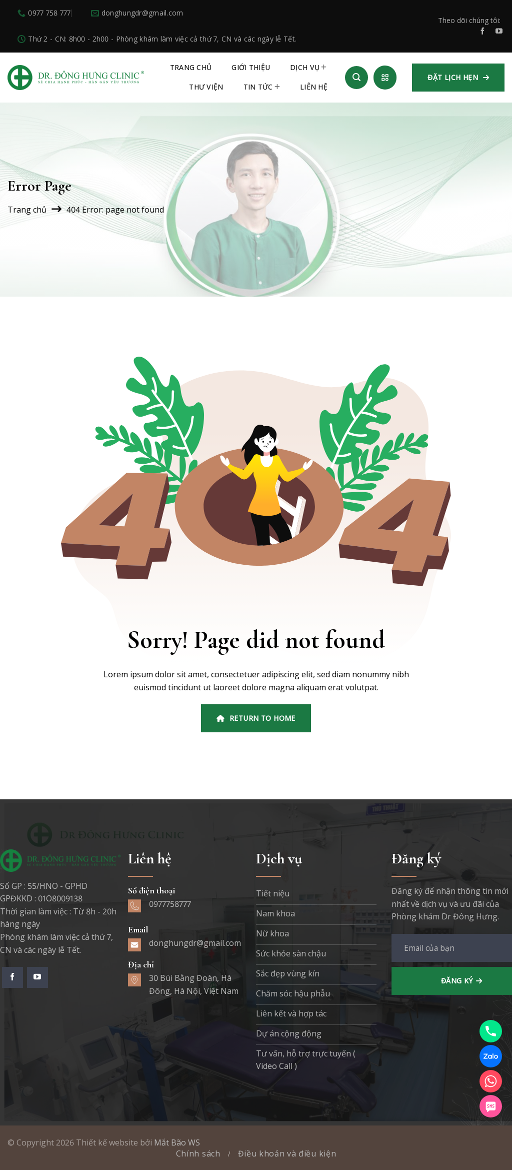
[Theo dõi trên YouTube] (499, 32)
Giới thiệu (251, 67)
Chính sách (198, 1153)
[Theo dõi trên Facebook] (482, 32)
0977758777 (170, 903)
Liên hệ (314, 87)
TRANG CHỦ (191, 67)
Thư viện (206, 87)
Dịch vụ (308, 68)
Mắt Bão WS (177, 1142)
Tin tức (262, 87)
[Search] (356, 77)
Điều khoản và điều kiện (287, 1153)
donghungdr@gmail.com (195, 942)
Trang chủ (27, 209)
